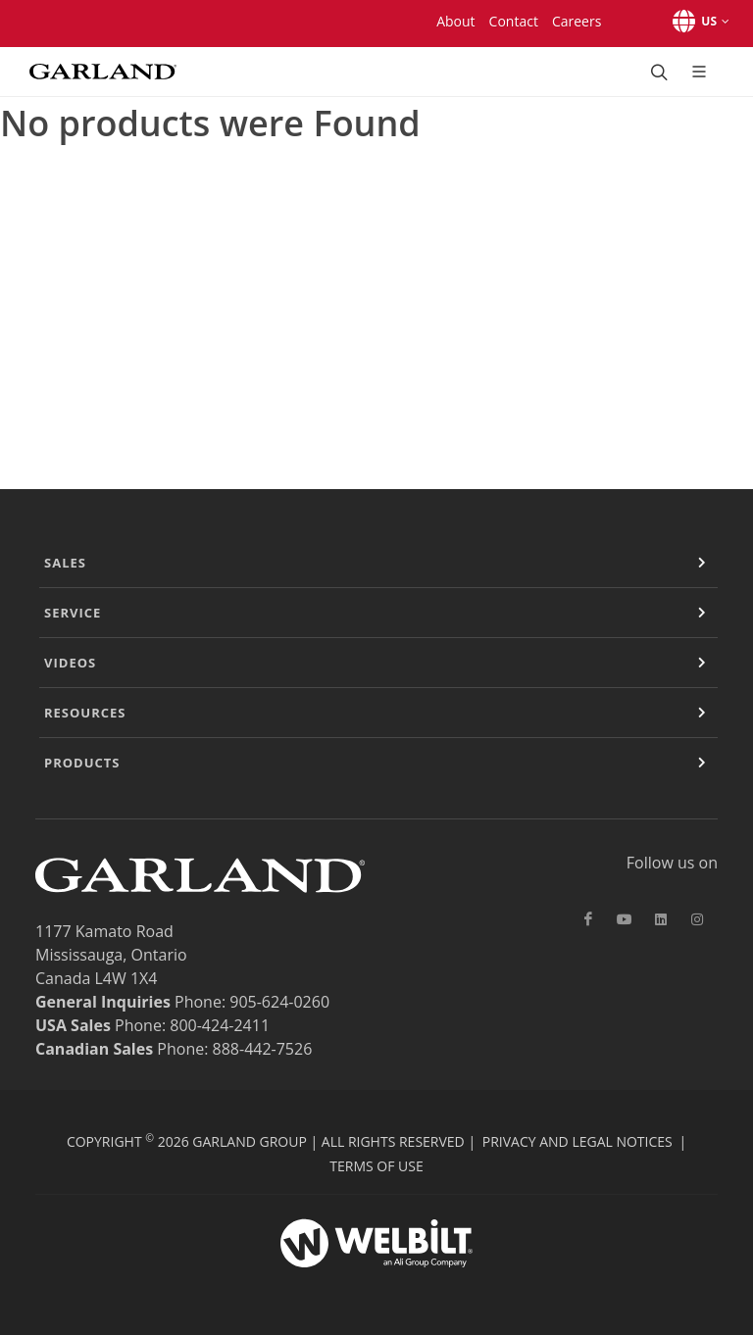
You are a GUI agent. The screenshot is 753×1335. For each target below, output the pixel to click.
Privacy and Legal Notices (577, 1141)
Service (72, 612)
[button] (697, 21)
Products (82, 762)
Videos (70, 662)
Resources (85, 712)
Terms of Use (376, 1166)
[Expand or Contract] (702, 562)
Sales (65, 562)
